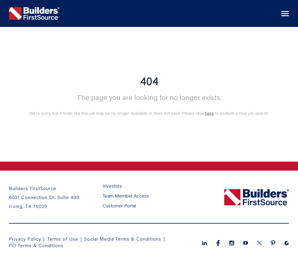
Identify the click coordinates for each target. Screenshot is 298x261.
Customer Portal (119, 205)
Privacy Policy (25, 239)
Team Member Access (126, 195)
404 (149, 81)
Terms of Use (63, 239)
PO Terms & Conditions (36, 245)
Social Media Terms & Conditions (122, 239)
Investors (112, 186)
